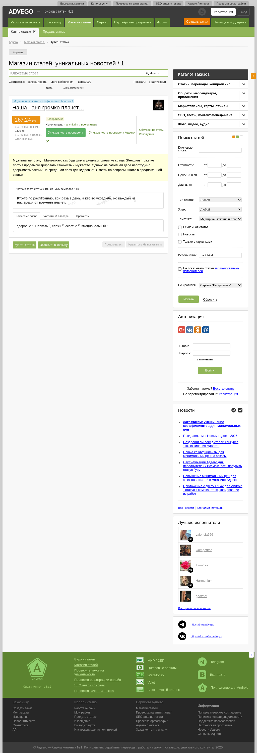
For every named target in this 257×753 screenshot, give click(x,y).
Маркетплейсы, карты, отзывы (203, 106)
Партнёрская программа (132, 22)
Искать (188, 299)
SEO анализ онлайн (89, 685)
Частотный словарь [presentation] (56, 216)
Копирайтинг (55, 118)
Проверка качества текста (94, 691)
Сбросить (210, 299)
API (15, 729)
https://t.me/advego (202, 624)
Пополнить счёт (24, 721)
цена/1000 (84, 81)
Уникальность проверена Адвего (112, 132)
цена (49, 87)
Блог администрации (210, 507)
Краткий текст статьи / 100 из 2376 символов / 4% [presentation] (47, 188)
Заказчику (53, 22)
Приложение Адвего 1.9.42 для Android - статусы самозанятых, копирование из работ (212, 489)
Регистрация (223, 12)
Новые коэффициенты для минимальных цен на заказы (205, 454)
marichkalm (71, 124)
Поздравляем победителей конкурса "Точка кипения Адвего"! (210, 444)
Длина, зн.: (186, 185)
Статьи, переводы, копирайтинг (204, 84)
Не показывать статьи (211, 270)
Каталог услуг (100, 3)
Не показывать (152, 244)
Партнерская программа (215, 725)
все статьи (88, 124)
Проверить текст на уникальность (89, 672)
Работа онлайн (84, 708)
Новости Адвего (209, 729)
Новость (189, 234)
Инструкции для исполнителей (95, 729)
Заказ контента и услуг (152, 729)
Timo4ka (202, 565)
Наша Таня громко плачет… (48, 107)
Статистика (20, 725)
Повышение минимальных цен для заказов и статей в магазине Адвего (210, 478)
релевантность (37, 81)
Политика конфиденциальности (220, 717)
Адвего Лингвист (198, 3)
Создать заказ (197, 21)
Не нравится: (187, 285)
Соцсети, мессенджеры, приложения (197, 95)
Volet (145, 682)
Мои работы (82, 712)
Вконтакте (211, 675)
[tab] (47, 188)
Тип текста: (186, 200)
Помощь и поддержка (230, 22)
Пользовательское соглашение (219, 712)
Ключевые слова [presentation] (26, 216)
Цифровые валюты (156, 668)
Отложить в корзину (54, 245)
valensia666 (204, 534)
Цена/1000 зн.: (188, 175)
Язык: (182, 209)
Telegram (211, 662)
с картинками (157, 81)
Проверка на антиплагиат (132, 3)
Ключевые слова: (185, 149)
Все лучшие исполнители (194, 608)
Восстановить (223, 388)
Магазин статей (79, 22)
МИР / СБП (150, 660)
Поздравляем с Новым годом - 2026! (210, 436)
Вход (243, 12)
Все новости (186, 507)
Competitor (204, 550)
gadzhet (201, 596)
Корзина (18, 52)
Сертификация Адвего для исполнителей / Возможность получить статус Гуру (212, 466)
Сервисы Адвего (209, 734)
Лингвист (147, 725)
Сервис (102, 22)
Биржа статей (84, 659)
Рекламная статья (196, 227)
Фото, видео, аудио (194, 124)
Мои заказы (21, 712)
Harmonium (204, 580)
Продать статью (54, 31)
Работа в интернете (25, 22)
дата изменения (73, 87)
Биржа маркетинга (72, 3)
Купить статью (21, 31)
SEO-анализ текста (168, 3)
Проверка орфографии (231, 3)
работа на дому (150, 747)
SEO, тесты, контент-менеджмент (205, 115)
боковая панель (253, 76)
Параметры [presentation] (82, 216)
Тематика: (185, 219)
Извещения (146, 134)
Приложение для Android (223, 687)
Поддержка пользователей (216, 721)
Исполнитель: (187, 255)
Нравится (134, 244)
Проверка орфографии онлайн (97, 680)
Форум (162, 22)
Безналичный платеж (158, 690)
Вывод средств (84, 725)
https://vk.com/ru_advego (206, 636)
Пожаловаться (114, 244)
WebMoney (150, 675)
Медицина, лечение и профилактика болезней (43, 101)
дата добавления (62, 81)
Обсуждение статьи (151, 129)
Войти (209, 370)
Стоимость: (186, 165)
